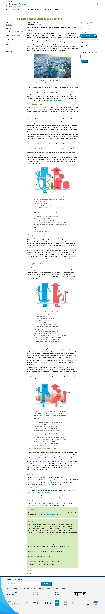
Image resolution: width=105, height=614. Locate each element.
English (8, 42)
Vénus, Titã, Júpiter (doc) (86, 29)
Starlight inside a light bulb (43, 477)
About (45, 9)
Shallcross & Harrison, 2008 (56, 100)
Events (40, 9)
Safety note (36, 594)
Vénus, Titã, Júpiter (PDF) (86, 26)
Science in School (31, 16)
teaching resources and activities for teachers (54, 503)
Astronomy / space (15, 31)
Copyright (35, 592)
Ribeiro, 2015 (38, 149)
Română (9, 51)
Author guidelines (59, 9)
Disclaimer (35, 596)
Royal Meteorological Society (50, 515)
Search (92, 4)
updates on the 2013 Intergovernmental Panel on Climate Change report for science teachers (51, 497)
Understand (31, 9)
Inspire (25, 9)
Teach (36, 9)
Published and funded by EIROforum (14, 609)
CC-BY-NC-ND (30, 573)
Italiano (8, 44)
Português (9, 49)
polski (8, 47)
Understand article (21, 19)
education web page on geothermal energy (38, 492)
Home (7, 9)
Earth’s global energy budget (54, 482)
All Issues (20, 9)
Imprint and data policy (11, 596)
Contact (80, 4)
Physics (12, 33)
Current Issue (13, 9)
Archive (56, 592)
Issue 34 (43, 16)
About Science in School (12, 592)
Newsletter (87, 4)
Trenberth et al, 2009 (66, 115)
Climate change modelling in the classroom (54, 480)
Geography (18, 35)
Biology (14, 35)
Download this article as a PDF (88, 35)
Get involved (51, 9)
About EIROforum (10, 594)
